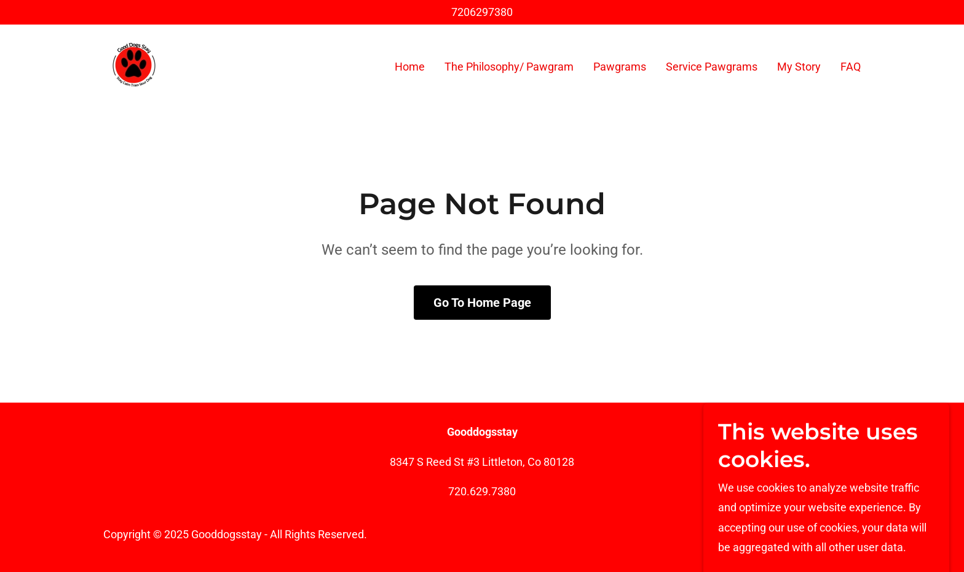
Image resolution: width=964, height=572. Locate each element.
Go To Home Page (482, 302)
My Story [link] (799, 66)
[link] (134, 64)
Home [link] (410, 66)
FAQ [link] (850, 66)
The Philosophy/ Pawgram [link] (509, 66)
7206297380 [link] (482, 12)
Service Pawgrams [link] (711, 66)
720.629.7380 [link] (482, 491)
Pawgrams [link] (619, 66)
